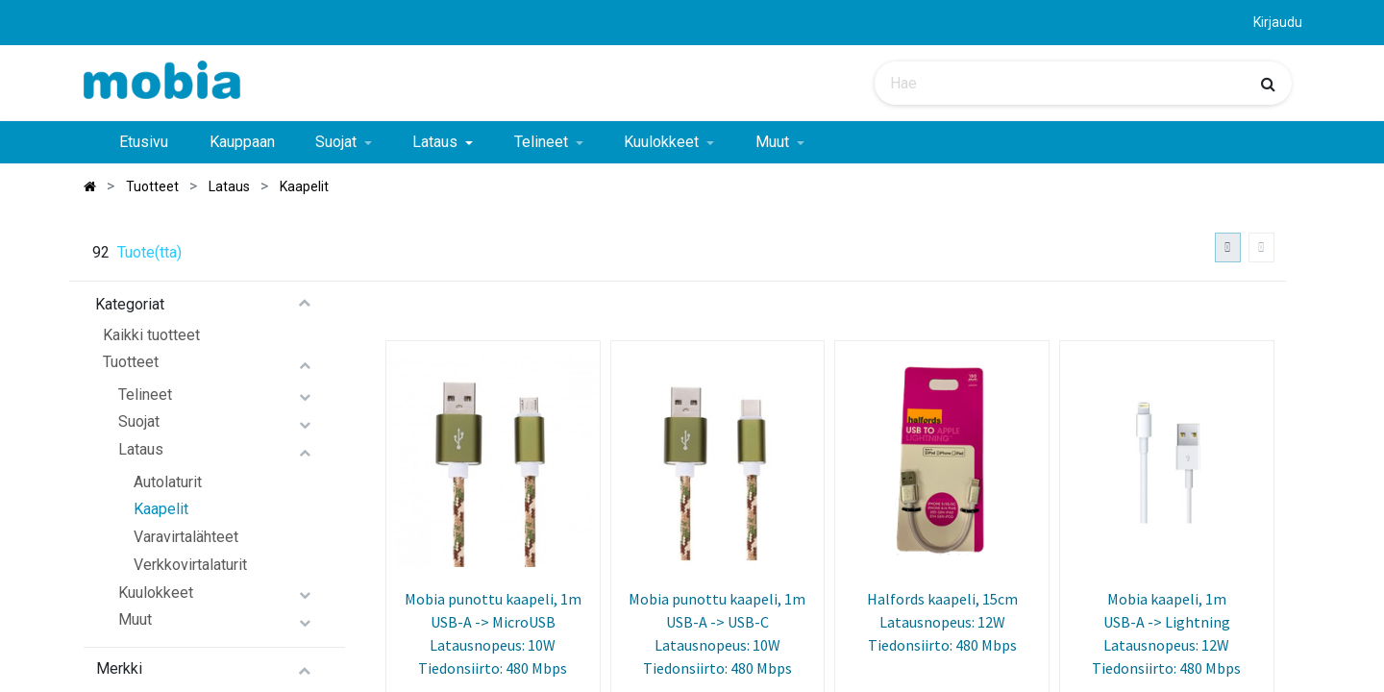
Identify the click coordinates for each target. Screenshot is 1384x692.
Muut (135, 619)
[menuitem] (144, 142)
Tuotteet (131, 362)
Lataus (140, 449)
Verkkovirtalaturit (190, 565)
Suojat (139, 421)
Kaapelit (161, 509)
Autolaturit (168, 482)
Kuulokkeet (155, 592)
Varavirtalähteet (186, 537)
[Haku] (1268, 84)
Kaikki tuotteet (151, 335)
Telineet (145, 394)
